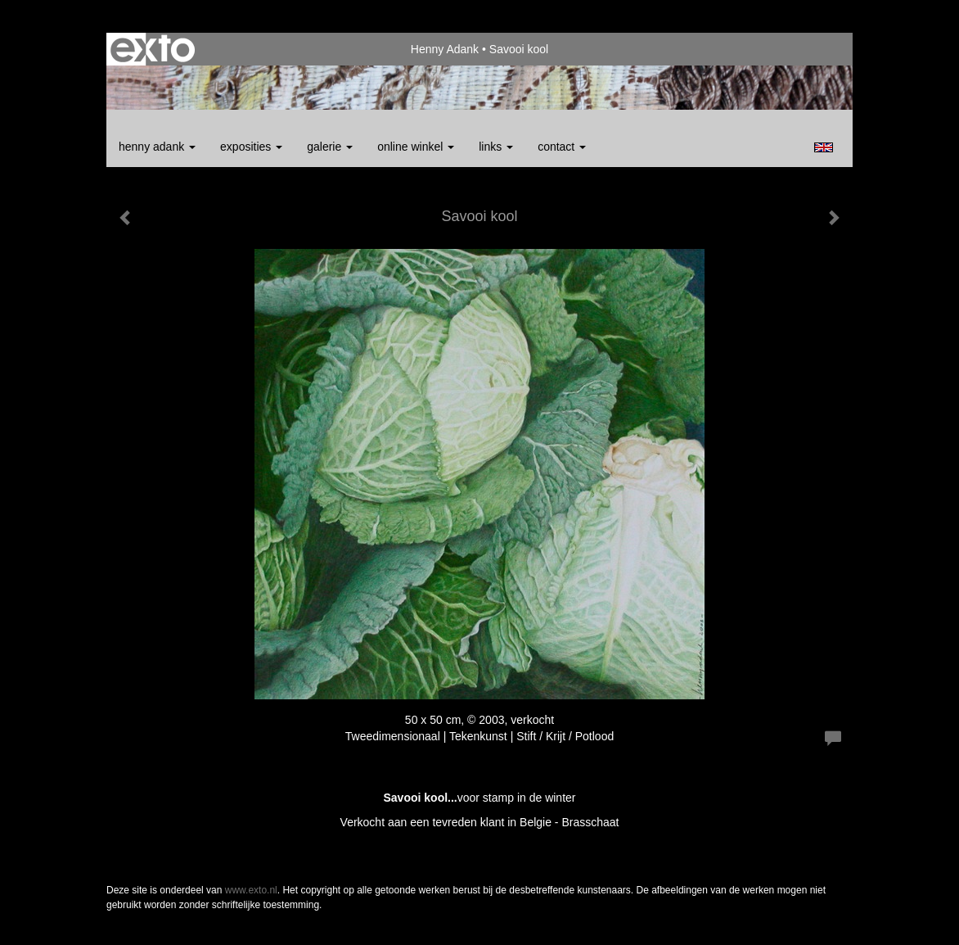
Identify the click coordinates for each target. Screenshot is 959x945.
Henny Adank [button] (157, 146)
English (823, 147)
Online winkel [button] (415, 146)
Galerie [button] (330, 146)
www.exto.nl (251, 890)
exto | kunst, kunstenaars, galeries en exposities (152, 49)
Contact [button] (562, 146)
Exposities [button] (251, 146)
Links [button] (496, 146)
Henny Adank (445, 49)
